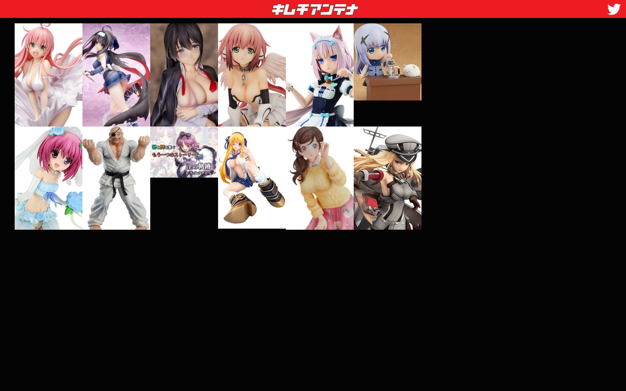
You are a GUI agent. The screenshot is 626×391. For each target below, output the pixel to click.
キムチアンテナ (236, 6)
